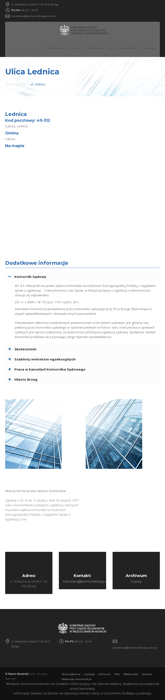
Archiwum (95, 48)
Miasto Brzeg (25, 379)
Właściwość (129, 48)
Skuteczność (25, 349)
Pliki (111, 48)
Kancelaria (54, 48)
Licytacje (75, 48)
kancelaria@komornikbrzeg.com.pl (33, 16)
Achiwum (104, 674)
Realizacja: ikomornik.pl (76, 679)
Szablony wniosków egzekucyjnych (45, 359)
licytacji (136, 581)
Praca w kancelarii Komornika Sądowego (50, 369)
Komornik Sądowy (30, 277)
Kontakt (150, 48)
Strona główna (15, 84)
